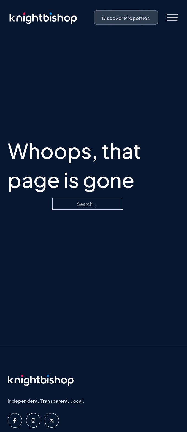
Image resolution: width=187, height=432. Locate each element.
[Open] (172, 17)
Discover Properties (126, 18)
